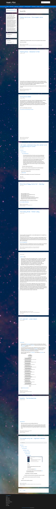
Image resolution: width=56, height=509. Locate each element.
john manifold (22, 247)
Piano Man (22, 346)
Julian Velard (27, 349)
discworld (22, 137)
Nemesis (32, 345)
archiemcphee (22, 342)
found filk (23, 44)
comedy (22, 430)
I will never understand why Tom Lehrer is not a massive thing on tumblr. (33, 145)
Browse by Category (27, 6)
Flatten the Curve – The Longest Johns (31, 17)
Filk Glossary (33, 6)
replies (28, 137)
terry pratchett (23, 138)
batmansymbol (27, 453)
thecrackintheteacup (25, 153)
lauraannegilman (23, 151)
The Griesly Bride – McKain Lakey (29, 211)
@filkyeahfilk (24, 172)
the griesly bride (30, 247)
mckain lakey (26, 247)
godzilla (22, 431)
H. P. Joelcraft (32, 352)
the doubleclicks (27, 431)
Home (7, 6)
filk (21, 44)
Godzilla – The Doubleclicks (28, 398)
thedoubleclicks (22, 421)
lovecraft (24, 390)
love (27, 430)
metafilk (24, 311)
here (42, 470)
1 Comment (22, 313)
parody (25, 44)
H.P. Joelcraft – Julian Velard (28, 319)
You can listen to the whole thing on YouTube (26, 109)
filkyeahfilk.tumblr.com (13, 10)
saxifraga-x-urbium (24, 446)
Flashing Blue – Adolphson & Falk (30, 51)
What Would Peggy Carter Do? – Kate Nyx (32, 184)
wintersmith (26, 138)
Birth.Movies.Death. (25, 387)
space (32, 311)
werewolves (37, 247)
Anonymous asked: (25, 96)
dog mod (22, 312)
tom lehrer (22, 177)
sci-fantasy (21, 150)
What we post (21, 6)
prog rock (32, 312)
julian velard (27, 391)
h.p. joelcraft (24, 391)
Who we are (16, 6)
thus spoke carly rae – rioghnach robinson (32, 438)
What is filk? (11, 6)
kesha (23, 431)
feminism (24, 204)
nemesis (31, 391)
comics (22, 204)
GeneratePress (32, 507)
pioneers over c (28, 312)
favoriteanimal (24, 448)
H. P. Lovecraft (24, 345)
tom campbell (34, 247)
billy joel (22, 391)
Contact (38, 6)
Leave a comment (23, 178)
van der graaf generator (36, 312)
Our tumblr (42, 6)
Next (25, 490)
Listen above (42, 352)
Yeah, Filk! (11, 2)
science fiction (29, 311)
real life (27, 44)
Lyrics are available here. (23, 242)
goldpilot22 (21, 256)
